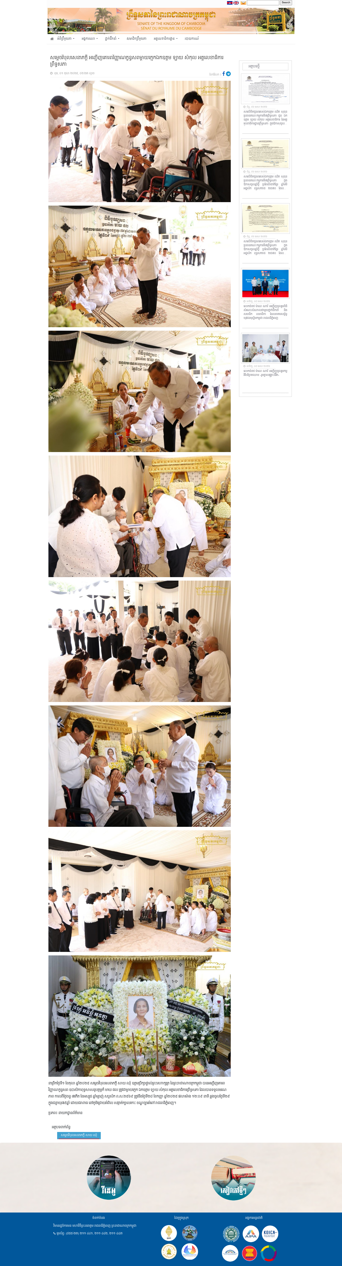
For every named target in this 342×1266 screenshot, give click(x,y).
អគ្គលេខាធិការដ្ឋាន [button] (164, 39)
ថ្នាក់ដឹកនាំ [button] (111, 39)
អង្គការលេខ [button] (89, 39)
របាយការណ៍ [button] (192, 39)
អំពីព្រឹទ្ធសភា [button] (64, 39)
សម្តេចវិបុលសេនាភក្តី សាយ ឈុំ (79, 1135)
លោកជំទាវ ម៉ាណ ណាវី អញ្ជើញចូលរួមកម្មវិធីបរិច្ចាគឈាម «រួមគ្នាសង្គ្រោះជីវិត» (265, 373)
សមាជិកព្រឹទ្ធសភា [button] (137, 39)
